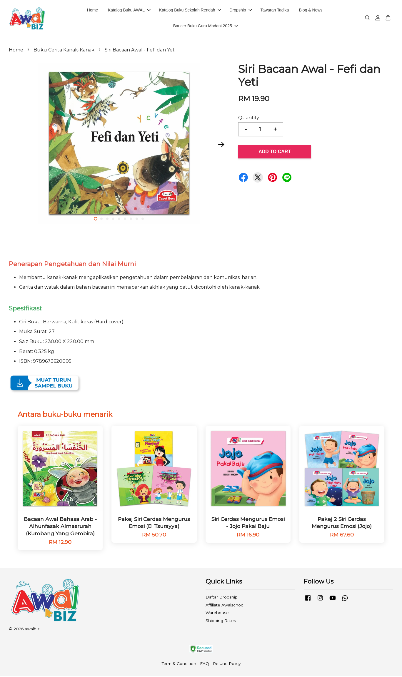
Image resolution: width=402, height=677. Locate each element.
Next (221, 145)
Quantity (248, 118)
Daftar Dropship (222, 598)
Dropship (241, 10)
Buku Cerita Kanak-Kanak (64, 51)
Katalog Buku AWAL (129, 10)
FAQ (204, 664)
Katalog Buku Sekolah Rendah (190, 10)
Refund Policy (227, 664)
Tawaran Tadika (274, 10)
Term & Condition (179, 664)
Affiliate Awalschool (225, 606)
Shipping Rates (221, 621)
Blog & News (310, 10)
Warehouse (217, 613)
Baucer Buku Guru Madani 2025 (205, 26)
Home (92, 10)
